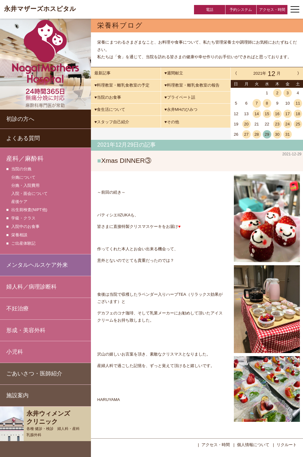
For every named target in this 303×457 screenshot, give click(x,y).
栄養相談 (19, 235)
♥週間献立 (173, 73)
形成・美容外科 (25, 330)
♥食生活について (109, 109)
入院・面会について (29, 193)
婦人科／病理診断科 (31, 287)
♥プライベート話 (179, 97)
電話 (209, 9)
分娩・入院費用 (25, 185)
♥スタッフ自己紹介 (111, 122)
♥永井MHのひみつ (180, 109)
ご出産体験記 (23, 243)
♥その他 (171, 122)
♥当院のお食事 (107, 97)
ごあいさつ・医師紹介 (34, 373)
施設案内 (17, 395)
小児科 (14, 352)
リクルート (287, 444)
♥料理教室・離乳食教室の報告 (192, 85)
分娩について (23, 177)
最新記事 (102, 73)
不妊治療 (17, 308)
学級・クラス (23, 218)
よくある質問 (23, 138)
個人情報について (253, 444)
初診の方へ (20, 119)
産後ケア (19, 201)
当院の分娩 (21, 169)
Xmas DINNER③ (126, 160)
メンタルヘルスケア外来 (37, 265)
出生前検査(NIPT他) (29, 210)
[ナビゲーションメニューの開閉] (294, 9)
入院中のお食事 (25, 226)
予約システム (241, 9)
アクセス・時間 (272, 9)
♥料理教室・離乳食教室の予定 (121, 85)
